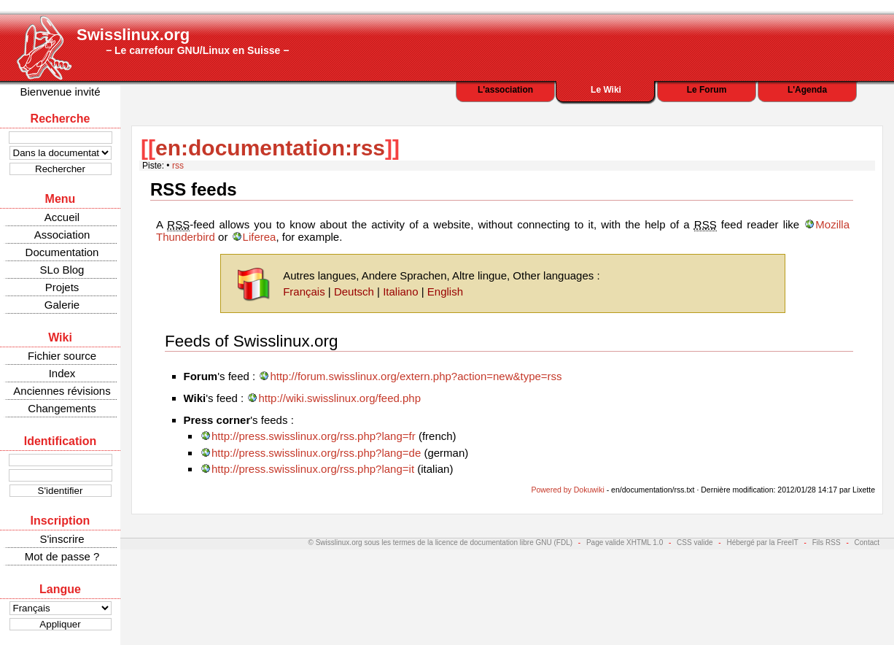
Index (62, 373)
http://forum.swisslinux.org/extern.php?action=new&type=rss (415, 376)
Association (62, 234)
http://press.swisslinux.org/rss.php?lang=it (312, 469)
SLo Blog (62, 269)
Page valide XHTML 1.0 (624, 542)
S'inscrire (61, 539)
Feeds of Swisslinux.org (251, 341)
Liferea (259, 237)
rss (178, 166)
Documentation (62, 252)
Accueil (61, 217)
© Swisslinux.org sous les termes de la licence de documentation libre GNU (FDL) (440, 542)
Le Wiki (606, 90)
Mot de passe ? (62, 556)
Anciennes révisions (61, 391)
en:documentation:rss (270, 148)
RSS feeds (193, 189)
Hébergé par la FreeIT (762, 542)
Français (304, 291)
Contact (867, 542)
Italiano (400, 291)
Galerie (61, 304)
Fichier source (62, 355)
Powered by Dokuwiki (567, 489)
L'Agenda (807, 90)
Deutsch (354, 291)
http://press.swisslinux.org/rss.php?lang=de (316, 453)
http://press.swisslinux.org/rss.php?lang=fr (313, 436)
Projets (62, 287)
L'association (505, 90)
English (445, 291)
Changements (62, 408)
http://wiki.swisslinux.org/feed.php (339, 398)
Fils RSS (826, 542)
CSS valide (694, 542)
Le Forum (707, 90)
